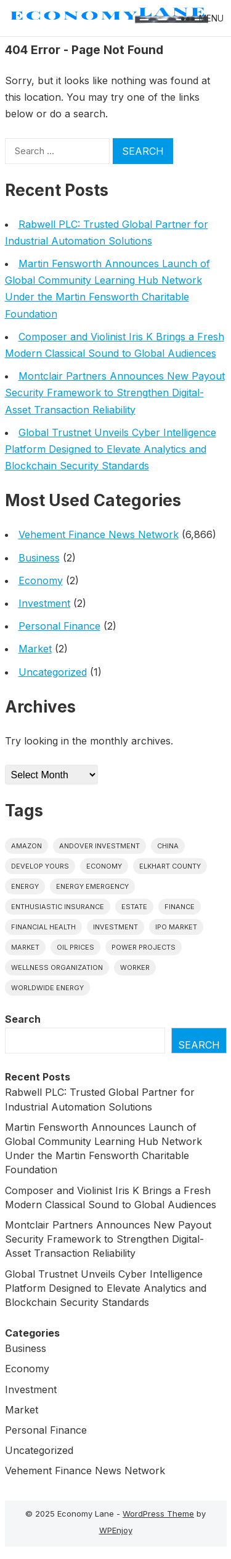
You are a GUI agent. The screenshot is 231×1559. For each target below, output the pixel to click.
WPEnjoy (115, 1530)
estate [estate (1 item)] (134, 906)
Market (35, 649)
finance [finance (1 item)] (179, 906)
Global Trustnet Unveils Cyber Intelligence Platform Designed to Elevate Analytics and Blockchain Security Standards (110, 449)
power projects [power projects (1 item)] (143, 947)
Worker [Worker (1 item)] (135, 967)
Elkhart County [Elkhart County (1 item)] (170, 866)
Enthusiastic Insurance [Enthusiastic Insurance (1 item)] (57, 906)
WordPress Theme (158, 1513)
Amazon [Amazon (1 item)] (26, 846)
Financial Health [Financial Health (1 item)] (43, 927)
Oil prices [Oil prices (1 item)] (75, 947)
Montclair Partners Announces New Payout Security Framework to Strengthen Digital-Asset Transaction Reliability (115, 392)
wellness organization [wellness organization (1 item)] (57, 967)
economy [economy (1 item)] (104, 866)
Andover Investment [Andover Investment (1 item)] (99, 846)
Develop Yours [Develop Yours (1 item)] (40, 866)
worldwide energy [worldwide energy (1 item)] (47, 987)
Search (23, 1019)
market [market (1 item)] (25, 947)
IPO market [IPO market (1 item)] (176, 927)
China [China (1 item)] (168, 846)
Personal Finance (59, 626)
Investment (44, 603)
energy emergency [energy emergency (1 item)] (92, 886)
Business (39, 558)
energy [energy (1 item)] (25, 886)
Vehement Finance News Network (98, 534)
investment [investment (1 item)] (115, 927)
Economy (40, 580)
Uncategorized (52, 672)
